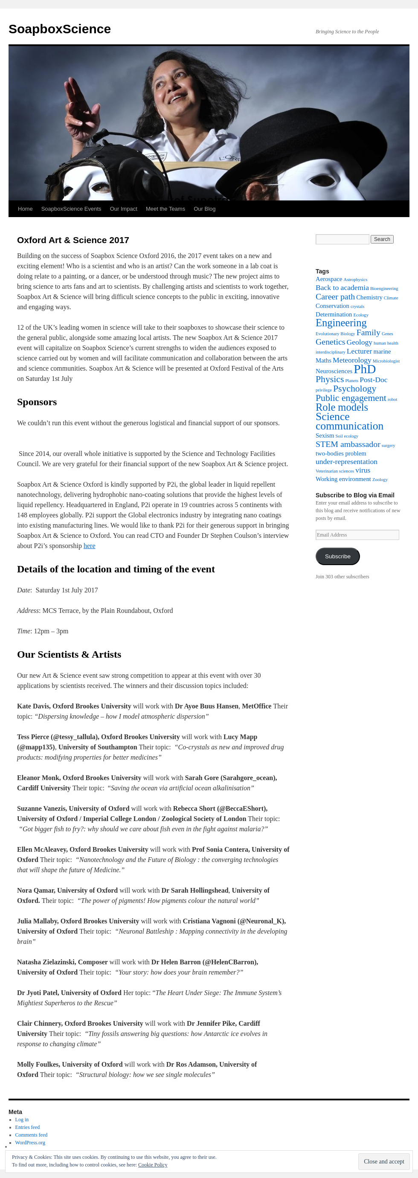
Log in (22, 1120)
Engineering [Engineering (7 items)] (341, 322)
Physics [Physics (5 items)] (330, 379)
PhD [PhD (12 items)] (365, 369)
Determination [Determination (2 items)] (334, 314)
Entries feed (27, 1127)
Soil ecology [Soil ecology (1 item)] (347, 436)
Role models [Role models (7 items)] (342, 407)
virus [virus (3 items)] (362, 470)
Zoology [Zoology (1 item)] (380, 479)
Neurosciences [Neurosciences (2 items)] (334, 371)
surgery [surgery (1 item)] (388, 445)
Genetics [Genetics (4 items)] (330, 341)
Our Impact (123, 209)
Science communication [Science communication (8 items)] (349, 421)
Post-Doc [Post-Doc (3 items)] (373, 379)
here (90, 545)
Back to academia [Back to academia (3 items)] (342, 287)
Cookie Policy (152, 1165)
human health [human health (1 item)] (386, 343)
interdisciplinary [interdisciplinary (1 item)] (330, 352)
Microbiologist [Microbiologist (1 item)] (386, 361)
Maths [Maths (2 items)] (323, 360)
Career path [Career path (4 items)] (335, 296)
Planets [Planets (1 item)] (351, 380)
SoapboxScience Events (71, 209)
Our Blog (204, 209)
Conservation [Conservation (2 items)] (332, 305)
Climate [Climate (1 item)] (391, 298)
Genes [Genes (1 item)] (387, 333)
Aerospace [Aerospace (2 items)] (329, 279)
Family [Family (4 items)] (368, 332)
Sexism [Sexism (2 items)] (325, 435)
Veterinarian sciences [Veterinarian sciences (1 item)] (335, 471)
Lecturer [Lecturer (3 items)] (359, 351)
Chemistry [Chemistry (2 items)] (369, 297)
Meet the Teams (165, 209)
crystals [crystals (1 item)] (358, 306)
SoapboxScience (60, 29)
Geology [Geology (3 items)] (360, 342)
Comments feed (31, 1135)
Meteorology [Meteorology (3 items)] (352, 360)
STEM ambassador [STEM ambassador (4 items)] (348, 444)
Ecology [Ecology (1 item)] (361, 315)
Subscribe (338, 556)
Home (25, 209)
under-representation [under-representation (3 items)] (346, 461)
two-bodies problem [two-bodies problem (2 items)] (341, 453)
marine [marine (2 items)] (382, 351)
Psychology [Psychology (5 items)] (354, 388)
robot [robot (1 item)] (393, 399)
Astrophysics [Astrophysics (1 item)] (355, 279)
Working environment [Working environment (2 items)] (343, 479)
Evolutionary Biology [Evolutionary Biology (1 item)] (335, 333)
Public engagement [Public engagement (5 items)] (351, 398)
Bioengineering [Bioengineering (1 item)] (384, 288)
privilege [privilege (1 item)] (324, 390)
